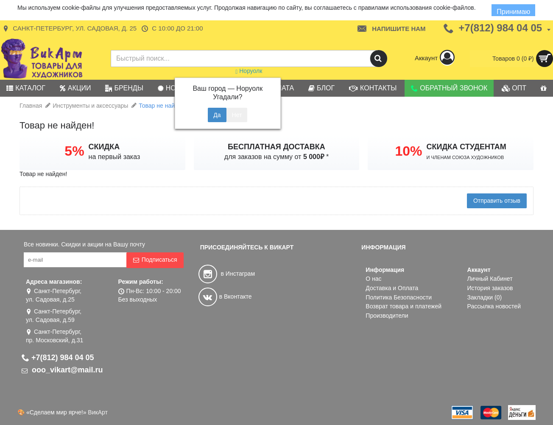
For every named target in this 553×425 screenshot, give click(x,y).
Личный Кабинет (490, 278)
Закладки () (484, 297)
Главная (31, 105)
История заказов (490, 288)
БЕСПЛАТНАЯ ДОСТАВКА (276, 147)
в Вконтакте (225, 296)
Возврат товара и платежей (403, 306)
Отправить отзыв (496, 200)
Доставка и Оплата (392, 288)
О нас (373, 278)
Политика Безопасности (399, 297)
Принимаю (514, 11)
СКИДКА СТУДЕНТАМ (466, 147)
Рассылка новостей (494, 306)
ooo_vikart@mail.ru (62, 370)
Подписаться (155, 259)
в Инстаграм (226, 273)
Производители (387, 315)
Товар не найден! (162, 105)
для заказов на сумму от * (276, 156)
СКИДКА (104, 147)
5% (74, 151)
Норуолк (248, 70)
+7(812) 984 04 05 (58, 357)
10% (408, 151)
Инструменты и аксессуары (90, 105)
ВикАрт (98, 412)
